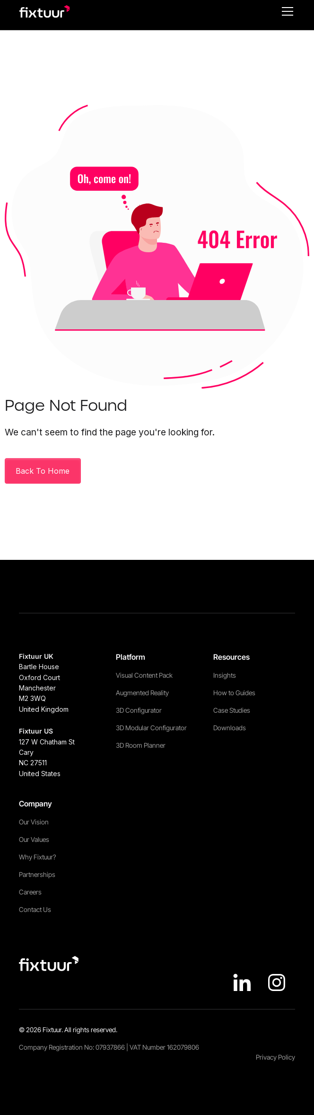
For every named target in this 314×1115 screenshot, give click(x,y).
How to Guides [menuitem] (234, 693)
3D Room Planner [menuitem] (141, 745)
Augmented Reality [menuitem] (142, 693)
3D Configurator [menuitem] (139, 710)
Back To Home (43, 471)
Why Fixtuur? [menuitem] (37, 857)
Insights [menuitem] (224, 675)
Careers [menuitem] (30, 892)
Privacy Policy (275, 1057)
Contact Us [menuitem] (35, 909)
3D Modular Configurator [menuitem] (151, 728)
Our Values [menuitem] (34, 839)
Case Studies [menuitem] (231, 710)
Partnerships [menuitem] (37, 874)
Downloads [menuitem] (229, 728)
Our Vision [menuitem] (34, 822)
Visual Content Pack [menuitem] (144, 675)
